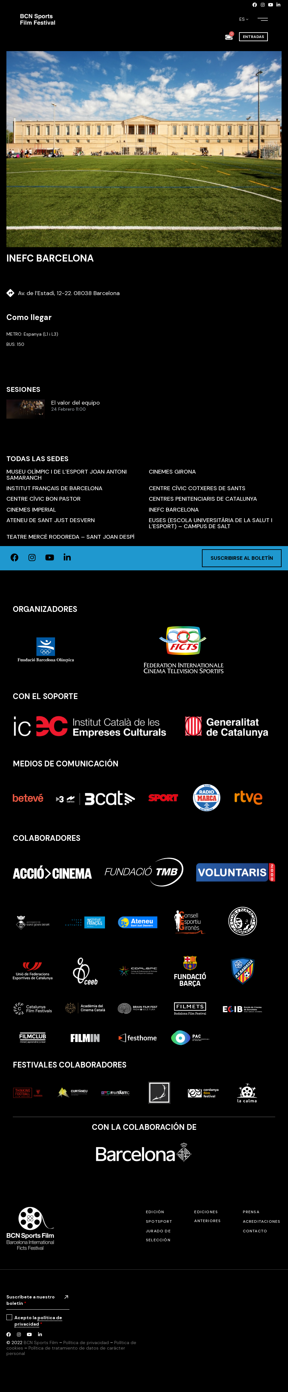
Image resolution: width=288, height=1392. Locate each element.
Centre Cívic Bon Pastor (43, 499)
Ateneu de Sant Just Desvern (50, 520)
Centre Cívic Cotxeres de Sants (197, 488)
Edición (155, 1211)
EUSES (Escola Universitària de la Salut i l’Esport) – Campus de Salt (210, 523)
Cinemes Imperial (31, 509)
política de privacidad (38, 1321)
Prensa (251, 1211)
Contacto (255, 1231)
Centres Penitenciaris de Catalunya (203, 499)
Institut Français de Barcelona (54, 488)
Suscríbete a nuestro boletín (30, 1300)
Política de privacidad (86, 1342)
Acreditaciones (262, 1221)
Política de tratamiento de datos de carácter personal (65, 1350)
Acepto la (38, 1321)
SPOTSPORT (159, 1221)
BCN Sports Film (41, 1342)
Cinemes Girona (172, 471)
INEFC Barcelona (174, 509)
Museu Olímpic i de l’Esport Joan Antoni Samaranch (66, 474)
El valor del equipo (75, 403)
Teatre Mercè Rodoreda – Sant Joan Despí (70, 537)
